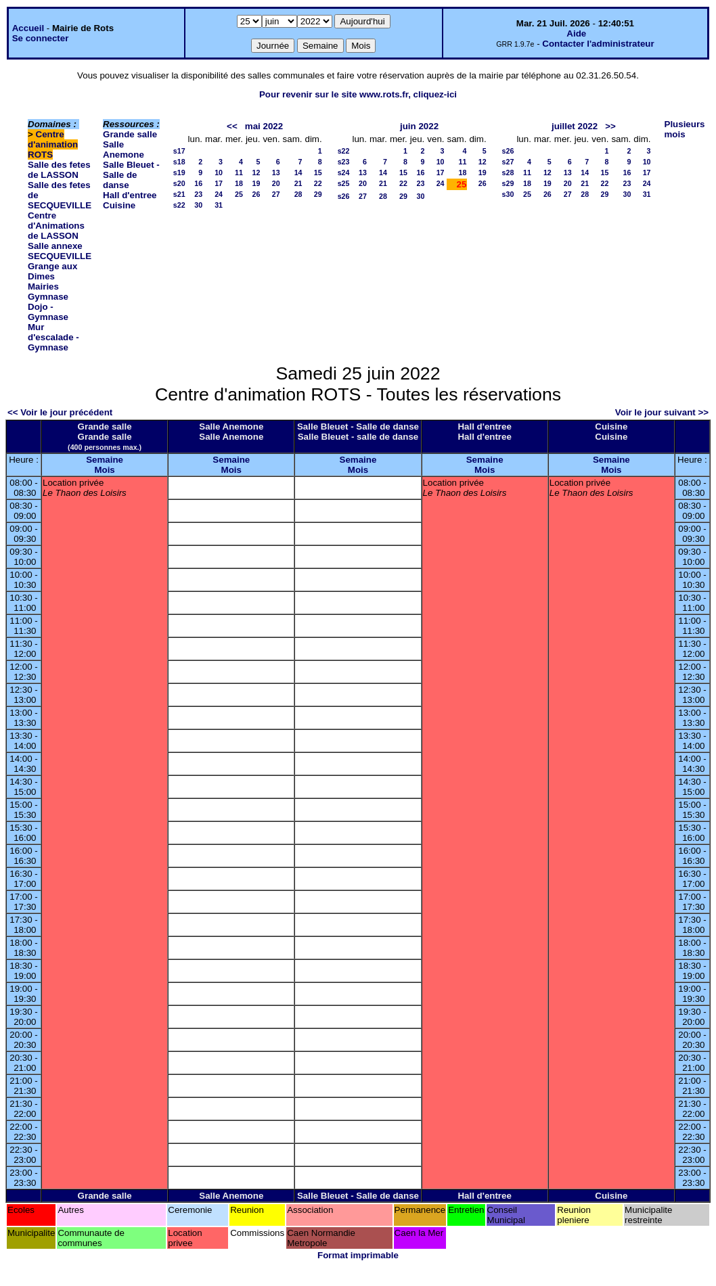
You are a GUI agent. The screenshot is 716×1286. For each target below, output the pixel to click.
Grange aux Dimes (52, 271)
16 (198, 183)
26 (256, 194)
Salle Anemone (123, 149)
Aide (576, 33)
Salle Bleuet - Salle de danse (131, 175)
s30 (508, 194)
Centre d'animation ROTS (53, 144)
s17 (179, 151)
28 (298, 194)
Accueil (28, 28)
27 (276, 194)
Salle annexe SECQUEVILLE (59, 251)
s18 (179, 162)
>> (610, 126)
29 (318, 194)
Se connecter (40, 38)
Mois (104, 470)
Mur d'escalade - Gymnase (53, 337)
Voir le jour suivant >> (662, 412)
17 (219, 183)
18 (239, 183)
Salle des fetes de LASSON (59, 170)
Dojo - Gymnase (48, 312)
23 (198, 194)
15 (318, 172)
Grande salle (130, 134)
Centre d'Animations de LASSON (56, 225)
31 (219, 205)
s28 (508, 172)
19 (256, 183)
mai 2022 (264, 126)
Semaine (104, 460)
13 (276, 172)
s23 (344, 162)
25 (239, 194)
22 (318, 183)
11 (239, 172)
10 (219, 172)
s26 (344, 196)
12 (256, 172)
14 (298, 172)
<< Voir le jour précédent (59, 412)
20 (276, 183)
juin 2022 (419, 126)
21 (298, 183)
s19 (179, 172)
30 (198, 205)
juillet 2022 (575, 126)
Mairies (43, 286)
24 (219, 194)
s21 (179, 194)
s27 (508, 162)
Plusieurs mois (685, 129)
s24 (344, 172)
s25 (344, 183)
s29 (508, 183)
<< (232, 126)
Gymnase (48, 297)
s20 (179, 183)
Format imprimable (358, 1255)
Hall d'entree (129, 195)
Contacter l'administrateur (598, 44)
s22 (179, 205)
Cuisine (119, 205)
